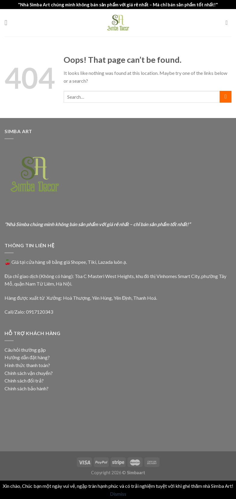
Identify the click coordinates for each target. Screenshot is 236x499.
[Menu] (8, 22)
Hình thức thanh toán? (27, 365)
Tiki (92, 262)
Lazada (105, 262)
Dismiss (118, 494)
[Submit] (225, 97)
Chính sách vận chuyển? (29, 373)
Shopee (78, 262)
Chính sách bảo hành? (27, 388)
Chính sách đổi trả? (24, 380)
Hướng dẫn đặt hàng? (27, 357)
